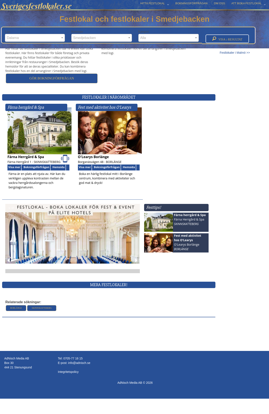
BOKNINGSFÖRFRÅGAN (191, 3)
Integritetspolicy (68, 372)
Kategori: (168, 36)
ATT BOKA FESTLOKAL (246, 3)
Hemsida (59, 167)
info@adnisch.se (79, 363)
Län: (35, 36)
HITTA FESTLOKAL (152, 3)
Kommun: (101, 36)
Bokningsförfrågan (36, 167)
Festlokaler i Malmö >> (235, 52)
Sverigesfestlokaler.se (36, 6)
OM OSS (219, 3)
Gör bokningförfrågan (51, 78)
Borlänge (16, 308)
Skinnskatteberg (42, 308)
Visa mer (14, 167)
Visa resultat (227, 39)
